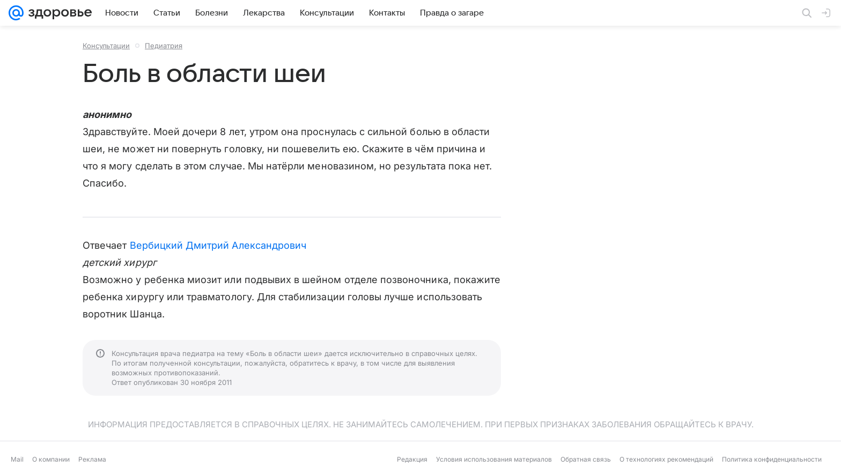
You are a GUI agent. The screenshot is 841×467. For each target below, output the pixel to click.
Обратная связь (585, 459)
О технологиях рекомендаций (666, 459)
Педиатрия (163, 45)
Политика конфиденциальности (772, 459)
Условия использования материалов (494, 459)
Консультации (106, 45)
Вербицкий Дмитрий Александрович (218, 245)
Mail (17, 459)
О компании (51, 459)
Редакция (412, 459)
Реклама (92, 459)
